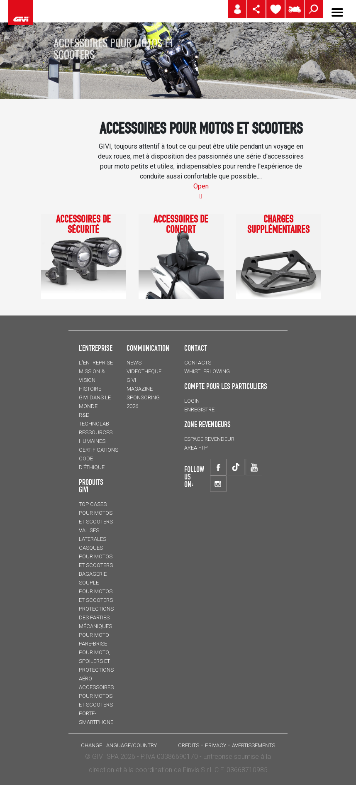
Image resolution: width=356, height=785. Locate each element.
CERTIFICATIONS (98, 450)
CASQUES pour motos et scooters (96, 556)
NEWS (134, 362)
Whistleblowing (207, 371)
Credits (188, 745)
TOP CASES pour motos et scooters (96, 513)
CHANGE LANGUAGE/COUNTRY (119, 745)
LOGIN (192, 401)
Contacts (197, 362)
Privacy (215, 745)
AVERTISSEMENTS (253, 745)
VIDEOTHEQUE (144, 371)
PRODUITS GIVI (91, 485)
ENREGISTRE (199, 409)
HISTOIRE (90, 389)
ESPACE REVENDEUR (209, 439)
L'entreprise (96, 362)
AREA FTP (195, 448)
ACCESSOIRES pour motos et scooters (96, 696)
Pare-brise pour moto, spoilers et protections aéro (96, 661)
